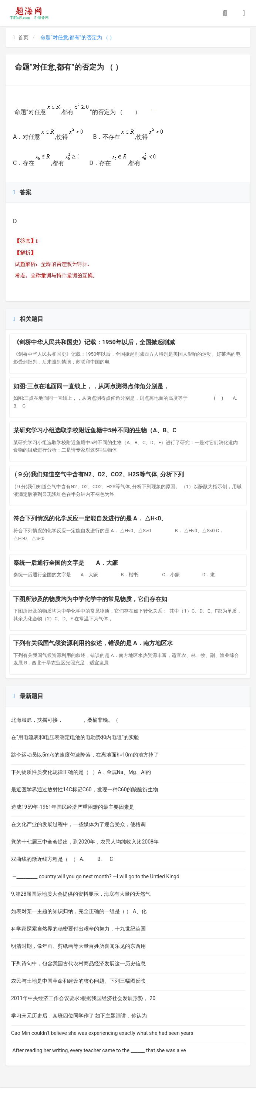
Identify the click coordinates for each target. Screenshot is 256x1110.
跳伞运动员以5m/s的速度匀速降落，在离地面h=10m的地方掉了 (85, 755)
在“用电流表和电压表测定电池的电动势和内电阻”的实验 (75, 737)
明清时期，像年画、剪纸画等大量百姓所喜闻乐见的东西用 (78, 946)
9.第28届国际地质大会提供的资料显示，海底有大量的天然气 (81, 894)
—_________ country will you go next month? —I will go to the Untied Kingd (95, 876)
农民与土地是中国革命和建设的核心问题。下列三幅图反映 (78, 981)
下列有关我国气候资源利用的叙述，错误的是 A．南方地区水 (93, 643)
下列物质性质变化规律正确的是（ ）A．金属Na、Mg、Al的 (81, 772)
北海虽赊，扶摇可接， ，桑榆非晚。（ (64, 720)
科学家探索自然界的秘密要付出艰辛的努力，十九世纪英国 (78, 929)
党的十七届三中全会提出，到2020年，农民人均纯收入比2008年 (85, 842)
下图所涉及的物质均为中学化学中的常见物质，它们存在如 (90, 599)
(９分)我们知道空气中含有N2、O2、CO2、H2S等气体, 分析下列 (98, 474)
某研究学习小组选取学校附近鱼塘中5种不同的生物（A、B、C (94, 430)
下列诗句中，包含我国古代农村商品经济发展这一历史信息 (78, 963)
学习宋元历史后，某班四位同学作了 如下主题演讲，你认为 (79, 1016)
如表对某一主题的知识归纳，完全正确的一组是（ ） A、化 (78, 911)
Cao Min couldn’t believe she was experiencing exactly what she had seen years (102, 1033)
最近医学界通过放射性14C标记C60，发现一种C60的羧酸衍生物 (84, 789)
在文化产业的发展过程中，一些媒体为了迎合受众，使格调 (78, 824)
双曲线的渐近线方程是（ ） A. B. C (62, 859)
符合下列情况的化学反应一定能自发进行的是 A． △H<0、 (90, 518)
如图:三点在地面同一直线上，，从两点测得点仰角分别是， (91, 386)
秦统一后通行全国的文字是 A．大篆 (72, 562)
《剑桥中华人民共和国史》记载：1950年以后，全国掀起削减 (94, 342)
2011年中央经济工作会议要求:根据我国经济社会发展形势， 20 (83, 998)
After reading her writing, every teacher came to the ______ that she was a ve (98, 1050)
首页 (20, 37)
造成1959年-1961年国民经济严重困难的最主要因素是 (76, 807)
